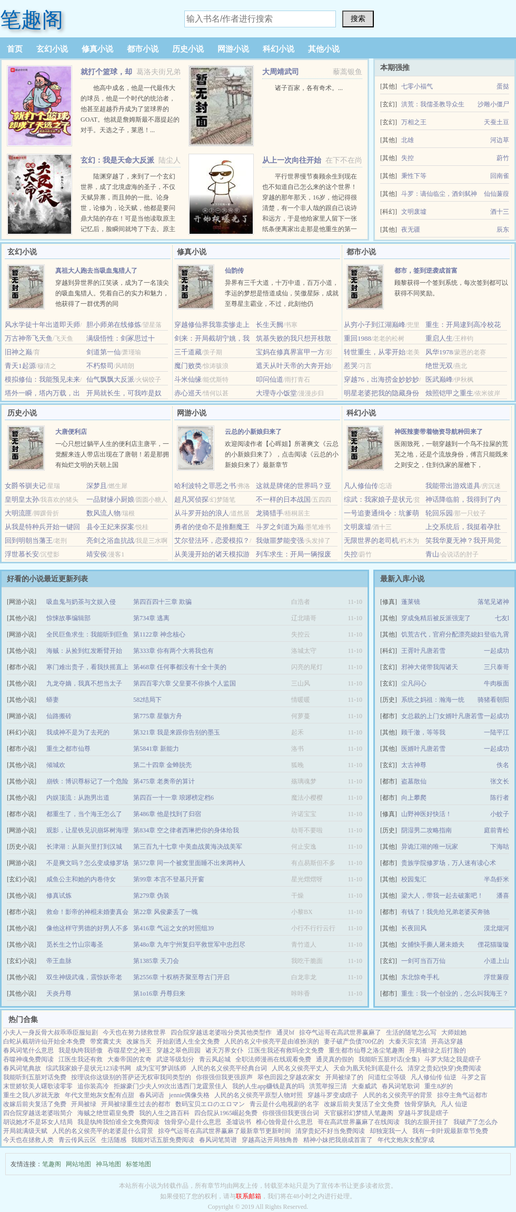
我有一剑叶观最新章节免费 (450, 1131)
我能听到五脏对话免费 (34, 1077)
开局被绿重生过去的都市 (136, 1104)
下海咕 (499, 846)
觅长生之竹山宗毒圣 (74, 944)
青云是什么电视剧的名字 (284, 1104)
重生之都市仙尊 (68, 748)
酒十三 (499, 211)
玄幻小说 (52, 49)
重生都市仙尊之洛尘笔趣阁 (366, 1050)
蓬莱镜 (410, 601)
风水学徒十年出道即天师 (42, 325)
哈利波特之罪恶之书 (205, 486)
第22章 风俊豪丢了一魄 (165, 912)
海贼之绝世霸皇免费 (105, 1113)
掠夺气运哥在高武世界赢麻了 (340, 1032)
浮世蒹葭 (496, 977)
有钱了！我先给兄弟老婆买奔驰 (445, 912)
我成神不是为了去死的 (78, 732)
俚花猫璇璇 (493, 944)
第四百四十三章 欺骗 (162, 601)
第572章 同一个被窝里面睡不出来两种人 (189, 863)
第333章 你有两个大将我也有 (173, 650)
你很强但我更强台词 (290, 1113)
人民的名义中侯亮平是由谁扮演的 (271, 1041)
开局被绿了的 (344, 1077)
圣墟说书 (238, 1122)
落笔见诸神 (493, 601)
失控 (407, 158)
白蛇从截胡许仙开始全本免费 (44, 1041)
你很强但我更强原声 (224, 1077)
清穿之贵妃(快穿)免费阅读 (444, 1068)
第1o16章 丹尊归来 (159, 993)
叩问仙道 (269, 379)
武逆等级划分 (175, 1059)
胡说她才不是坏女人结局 (38, 1122)
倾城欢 (55, 765)
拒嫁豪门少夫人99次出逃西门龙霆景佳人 (170, 1086)
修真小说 (97, 49)
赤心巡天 (188, 393)
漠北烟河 (496, 928)
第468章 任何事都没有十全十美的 (179, 667)
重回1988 (357, 338)
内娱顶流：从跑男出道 (78, 797)
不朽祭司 (100, 366)
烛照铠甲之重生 (449, 393)
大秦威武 (364, 1086)
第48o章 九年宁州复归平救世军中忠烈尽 (189, 944)
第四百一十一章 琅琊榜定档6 (173, 797)
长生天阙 (269, 325)
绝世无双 (439, 366)
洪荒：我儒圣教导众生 (432, 104)
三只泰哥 (496, 667)
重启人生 (439, 338)
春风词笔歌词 (401, 1086)
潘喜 (503, 895)
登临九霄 (496, 634)
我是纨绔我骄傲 (80, 1050)
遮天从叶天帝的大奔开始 (293, 366)
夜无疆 (410, 229)
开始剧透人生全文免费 (188, 1041)
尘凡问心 (413, 683)
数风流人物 (103, 513)
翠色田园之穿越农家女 (289, 1077)
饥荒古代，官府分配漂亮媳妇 (442, 634)
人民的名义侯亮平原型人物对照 (258, 1095)
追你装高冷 (93, 1086)
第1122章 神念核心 (159, 634)
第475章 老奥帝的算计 (164, 781)
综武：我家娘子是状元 (378, 499)
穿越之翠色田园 (178, 1050)
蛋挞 (503, 86)
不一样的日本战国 (283, 499)
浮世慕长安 (22, 554)
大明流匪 (18, 513)
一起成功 (496, 650)
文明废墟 (413, 211)
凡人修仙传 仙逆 (434, 1077)
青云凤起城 (215, 1059)
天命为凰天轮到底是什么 (368, 1068)
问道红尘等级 (387, 1077)
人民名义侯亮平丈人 (300, 1068)
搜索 (358, 18)
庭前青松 (496, 830)
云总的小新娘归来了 (253, 431)
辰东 (503, 229)
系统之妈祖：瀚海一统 (432, 699)
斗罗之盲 (474, 1077)
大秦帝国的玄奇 (129, 1059)
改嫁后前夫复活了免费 (34, 1104)
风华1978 (439, 352)
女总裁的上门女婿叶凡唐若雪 (442, 716)
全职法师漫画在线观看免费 (273, 1059)
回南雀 (499, 176)
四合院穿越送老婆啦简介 (38, 1113)
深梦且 (96, 486)
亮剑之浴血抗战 (110, 540)
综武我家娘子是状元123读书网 (88, 1068)
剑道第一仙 (103, 352)
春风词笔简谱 (218, 1140)
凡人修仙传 (361, 486)
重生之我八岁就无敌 (31, 1095)
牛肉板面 (496, 683)
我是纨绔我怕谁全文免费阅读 (118, 1122)
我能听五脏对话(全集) (389, 1059)
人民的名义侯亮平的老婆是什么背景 (102, 1131)
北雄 (407, 140)
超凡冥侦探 (191, 499)
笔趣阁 (31, 20)
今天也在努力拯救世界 (134, 1032)
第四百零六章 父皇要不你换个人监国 (184, 683)
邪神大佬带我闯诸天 (429, 667)
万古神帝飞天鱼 (29, 338)
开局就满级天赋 (25, 1131)
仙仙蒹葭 (496, 193)
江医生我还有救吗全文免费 (286, 1050)
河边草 (499, 140)
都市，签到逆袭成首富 (426, 270)
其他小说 (324, 49)
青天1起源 (20, 366)
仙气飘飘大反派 (110, 379)
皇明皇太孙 (22, 499)
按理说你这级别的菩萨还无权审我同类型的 (131, 1077)
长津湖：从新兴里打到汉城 (84, 846)
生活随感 (113, 1140)
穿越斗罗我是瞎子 (423, 1113)
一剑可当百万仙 (423, 961)
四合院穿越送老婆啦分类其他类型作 (221, 1032)
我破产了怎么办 (475, 1122)
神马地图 (108, 1164)
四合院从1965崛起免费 (225, 1113)
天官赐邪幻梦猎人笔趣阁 (358, 1113)
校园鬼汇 (413, 879)
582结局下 (147, 699)
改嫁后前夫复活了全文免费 (362, 1104)
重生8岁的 (438, 1086)
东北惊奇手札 (420, 977)
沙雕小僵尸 (493, 104)
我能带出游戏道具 (452, 486)
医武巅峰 (439, 379)
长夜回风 (413, 928)
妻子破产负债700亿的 (354, 1041)
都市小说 (142, 49)
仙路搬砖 (59, 716)
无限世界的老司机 (371, 540)
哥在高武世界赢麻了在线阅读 (358, 1122)
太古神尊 (413, 765)
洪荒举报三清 (328, 1086)
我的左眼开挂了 (426, 1122)
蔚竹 (503, 158)
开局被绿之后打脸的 (437, 1050)
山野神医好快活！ (426, 814)
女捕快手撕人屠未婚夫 (432, 944)
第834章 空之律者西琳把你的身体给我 (186, 830)
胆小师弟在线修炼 (113, 325)
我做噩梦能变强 (280, 540)
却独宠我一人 (389, 1131)
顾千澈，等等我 (423, 732)
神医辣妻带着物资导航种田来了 (438, 431)
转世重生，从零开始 (374, 352)
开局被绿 (83, 1104)
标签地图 (138, 1164)
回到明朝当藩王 (29, 540)
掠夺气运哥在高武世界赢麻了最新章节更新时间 (224, 1131)
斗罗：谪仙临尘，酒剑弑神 (439, 193)
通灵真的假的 (335, 1059)
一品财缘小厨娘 (110, 499)
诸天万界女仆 (224, 1050)
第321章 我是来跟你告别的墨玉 (176, 732)
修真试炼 (59, 895)
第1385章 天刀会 (156, 961)
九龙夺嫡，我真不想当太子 (84, 683)
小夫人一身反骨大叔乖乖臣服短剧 (50, 1032)
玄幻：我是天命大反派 (117, 160)
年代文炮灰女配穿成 (406, 1140)
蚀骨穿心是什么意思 (192, 1122)
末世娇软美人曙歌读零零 (38, 1086)
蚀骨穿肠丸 (420, 1104)
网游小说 (233, 49)
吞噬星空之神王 (129, 1050)
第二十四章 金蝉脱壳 (162, 765)
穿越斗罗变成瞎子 (332, 1095)
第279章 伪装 (151, 895)
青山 (432, 554)
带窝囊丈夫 (106, 1041)
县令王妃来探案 (110, 527)
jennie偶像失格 (189, 1095)
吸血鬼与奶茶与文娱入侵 (81, 601)
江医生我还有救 (80, 1059)
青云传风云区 (77, 1140)
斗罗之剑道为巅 (280, 527)
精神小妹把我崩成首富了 (338, 1140)
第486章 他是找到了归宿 (167, 814)
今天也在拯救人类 (28, 1140)
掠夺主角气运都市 (462, 1095)
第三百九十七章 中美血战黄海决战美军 (187, 846)
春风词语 (151, 1095)
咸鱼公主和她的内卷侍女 (81, 879)
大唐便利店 (71, 431)
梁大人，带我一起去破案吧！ (442, 895)
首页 (15, 49)
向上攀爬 (413, 797)
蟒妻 (52, 699)
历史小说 (188, 49)
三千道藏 (188, 352)
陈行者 (499, 797)
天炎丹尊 (59, 993)
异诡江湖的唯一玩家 (429, 846)
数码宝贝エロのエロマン (210, 1104)
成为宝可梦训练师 (161, 1068)
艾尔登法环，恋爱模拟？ (212, 540)
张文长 (499, 781)
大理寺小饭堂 (276, 393)
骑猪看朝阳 (493, 699)
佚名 (503, 765)
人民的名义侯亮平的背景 (397, 1095)
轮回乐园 (439, 513)
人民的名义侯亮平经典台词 (229, 1068)
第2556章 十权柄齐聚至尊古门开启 (181, 977)
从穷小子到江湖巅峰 (374, 325)
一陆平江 (496, 732)
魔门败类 (188, 366)
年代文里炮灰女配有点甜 (99, 1095)
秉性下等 (413, 176)
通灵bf (285, 1032)
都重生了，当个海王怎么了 (84, 814)
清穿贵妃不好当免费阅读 (330, 1131)
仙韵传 (234, 270)
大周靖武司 (280, 72)
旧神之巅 (18, 352)
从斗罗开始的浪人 (201, 513)
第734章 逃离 (151, 618)
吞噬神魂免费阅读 (28, 1059)
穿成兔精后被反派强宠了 (436, 618)
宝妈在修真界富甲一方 (290, 352)
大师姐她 (454, 1032)
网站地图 (78, 1164)
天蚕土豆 (496, 122)
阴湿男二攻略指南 (426, 830)
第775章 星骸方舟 (157, 716)
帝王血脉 (59, 961)
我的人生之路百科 (164, 1113)
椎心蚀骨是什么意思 (284, 1122)
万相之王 (413, 122)
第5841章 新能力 (156, 748)
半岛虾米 (496, 879)
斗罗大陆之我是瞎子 (452, 1059)
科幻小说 (278, 49)
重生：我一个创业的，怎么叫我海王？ (455, 993)
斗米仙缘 (188, 379)
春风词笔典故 (22, 1068)
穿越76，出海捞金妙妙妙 (381, 379)
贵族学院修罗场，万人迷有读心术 (448, 863)
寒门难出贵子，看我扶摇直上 (87, 667)
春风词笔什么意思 (28, 1050)
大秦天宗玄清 (407, 1041)
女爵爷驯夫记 (25, 486)
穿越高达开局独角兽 (270, 1140)
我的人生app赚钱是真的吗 (268, 1086)
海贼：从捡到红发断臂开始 (84, 650)
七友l (502, 618)
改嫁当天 (139, 1041)
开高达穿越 (447, 1041)
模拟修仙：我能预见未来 (42, 379)
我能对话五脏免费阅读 (162, 1140)
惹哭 (351, 366)
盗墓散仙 (413, 781)
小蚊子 (499, 814)
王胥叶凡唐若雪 (423, 650)
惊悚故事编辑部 (68, 618)
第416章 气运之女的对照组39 (173, 928)
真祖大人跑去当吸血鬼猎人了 (96, 270)
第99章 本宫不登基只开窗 (168, 879)
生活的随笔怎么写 (411, 1032)
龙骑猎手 (269, 513)
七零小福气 (417, 86)
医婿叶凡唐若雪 (423, 748)
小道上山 (496, 961)
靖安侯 (96, 554)
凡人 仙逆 (454, 1104)
